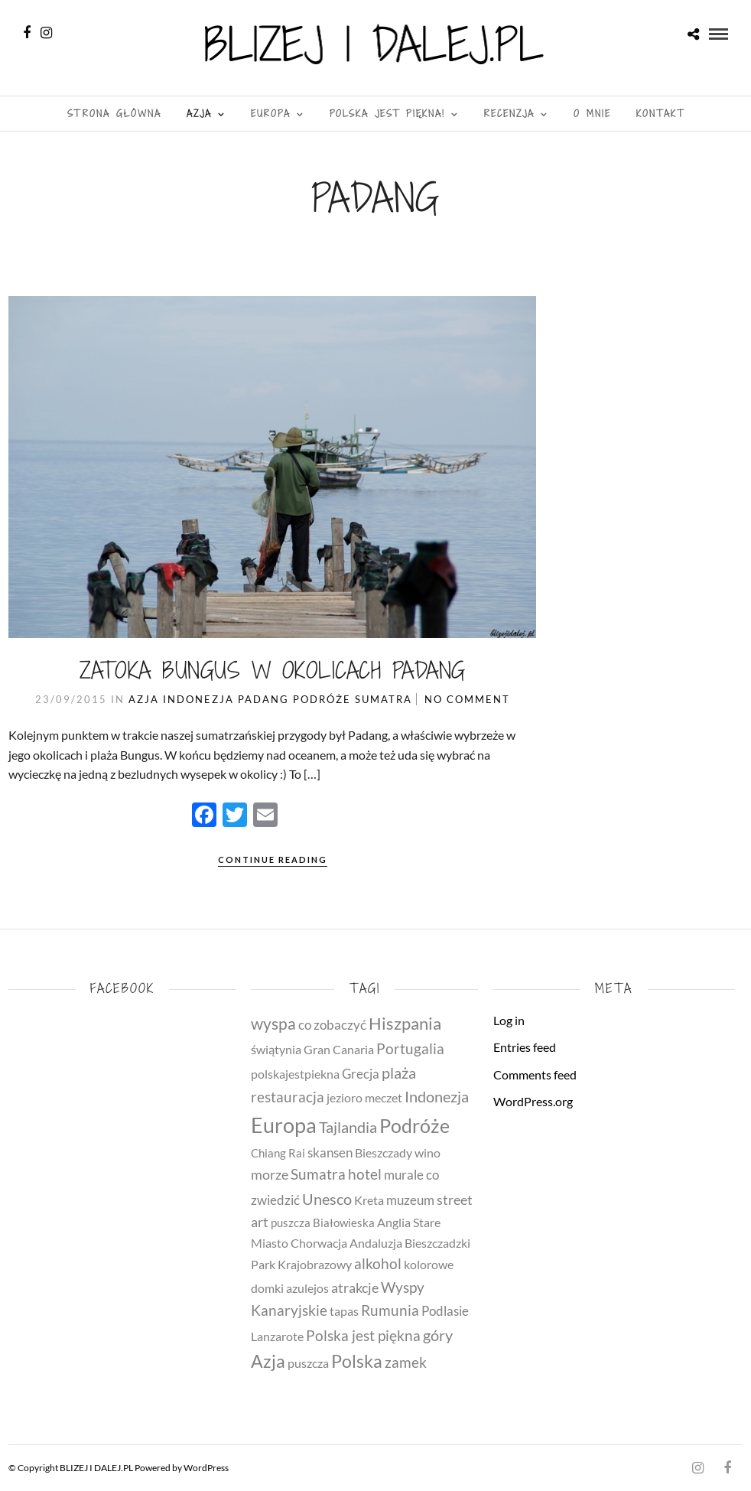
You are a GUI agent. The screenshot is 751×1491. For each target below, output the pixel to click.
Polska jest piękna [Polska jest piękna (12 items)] (363, 1335)
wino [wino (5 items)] (428, 1152)
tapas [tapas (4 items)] (344, 1311)
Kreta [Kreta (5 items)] (369, 1200)
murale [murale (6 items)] (404, 1175)
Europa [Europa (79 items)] (284, 1125)
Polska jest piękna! (387, 113)
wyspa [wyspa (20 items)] (273, 1024)
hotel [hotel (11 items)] (365, 1174)
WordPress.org (533, 1101)
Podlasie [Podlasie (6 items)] (445, 1311)
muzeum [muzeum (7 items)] (410, 1200)
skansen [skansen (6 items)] (330, 1152)
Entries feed (524, 1047)
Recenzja (509, 113)
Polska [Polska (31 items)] (356, 1361)
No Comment (467, 699)
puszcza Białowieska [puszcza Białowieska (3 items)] (323, 1222)
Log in (509, 1020)
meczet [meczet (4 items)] (383, 1098)
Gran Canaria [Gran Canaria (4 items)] (339, 1049)
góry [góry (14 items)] (438, 1335)
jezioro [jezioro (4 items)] (344, 1098)
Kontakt (660, 113)
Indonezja (198, 699)
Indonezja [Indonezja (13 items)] (437, 1096)
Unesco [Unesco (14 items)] (327, 1199)
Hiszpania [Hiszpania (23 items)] (405, 1023)
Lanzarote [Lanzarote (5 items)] (277, 1336)
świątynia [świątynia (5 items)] (276, 1049)
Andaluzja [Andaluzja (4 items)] (375, 1243)
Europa (271, 113)
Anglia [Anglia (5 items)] (394, 1222)
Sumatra (383, 699)
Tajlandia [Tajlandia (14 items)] (348, 1127)
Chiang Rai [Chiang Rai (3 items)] (278, 1153)
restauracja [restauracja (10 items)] (287, 1097)
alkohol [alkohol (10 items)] (378, 1263)
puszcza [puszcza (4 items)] (308, 1363)
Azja (199, 113)
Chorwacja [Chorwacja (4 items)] (319, 1243)
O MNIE (592, 113)
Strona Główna (114, 113)
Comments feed (535, 1074)
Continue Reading (272, 859)
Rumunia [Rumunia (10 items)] (390, 1310)
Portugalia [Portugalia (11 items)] (410, 1048)
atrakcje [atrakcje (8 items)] (355, 1287)
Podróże (322, 699)
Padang (263, 699)
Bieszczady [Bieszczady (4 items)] (383, 1153)
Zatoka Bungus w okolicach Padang (273, 670)
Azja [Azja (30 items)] (268, 1361)
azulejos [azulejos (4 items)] (307, 1288)
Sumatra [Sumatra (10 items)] (318, 1174)
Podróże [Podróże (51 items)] (414, 1125)
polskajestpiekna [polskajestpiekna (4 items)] (295, 1074)
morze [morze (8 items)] (269, 1174)
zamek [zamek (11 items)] (406, 1362)
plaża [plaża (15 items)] (399, 1072)
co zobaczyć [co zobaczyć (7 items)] (332, 1025)
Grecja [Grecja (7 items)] (360, 1074)
